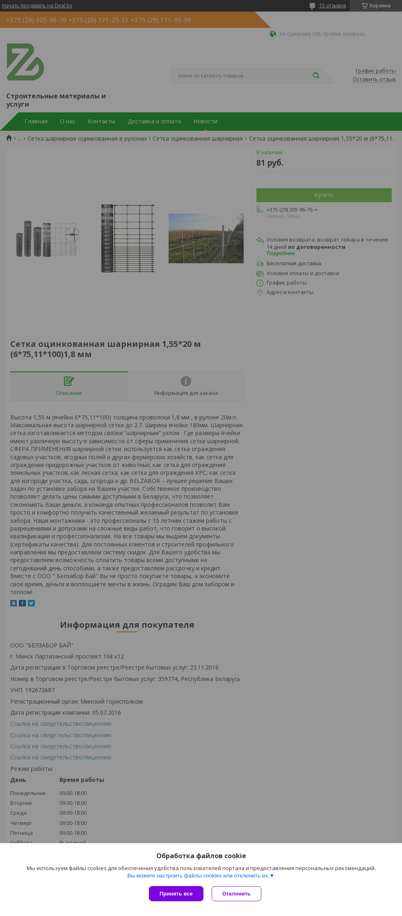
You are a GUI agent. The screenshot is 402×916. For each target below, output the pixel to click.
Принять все (176, 894)
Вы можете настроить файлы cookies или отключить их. (198, 876)
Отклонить (236, 894)
